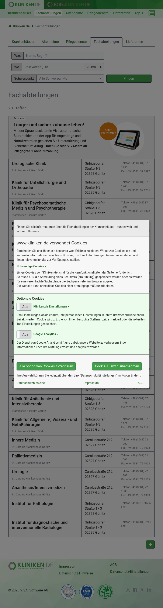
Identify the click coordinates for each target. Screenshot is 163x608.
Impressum (91, 383)
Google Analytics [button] (45, 334)
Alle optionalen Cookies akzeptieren (46, 366)
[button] (24, 307)
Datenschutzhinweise (31, 383)
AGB (140, 383)
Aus (25, 307)
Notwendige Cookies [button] (31, 266)
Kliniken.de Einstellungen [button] (51, 306)
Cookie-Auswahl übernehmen (117, 366)
